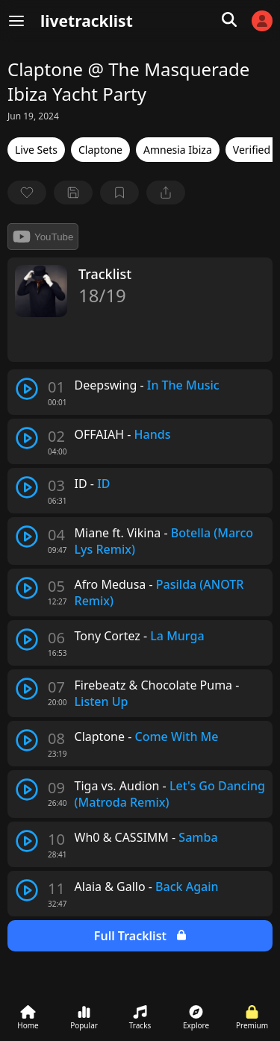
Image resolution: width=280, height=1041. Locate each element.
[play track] (27, 389)
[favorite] (26, 192)
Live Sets (36, 150)
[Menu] (16, 20)
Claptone (100, 150)
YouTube (43, 237)
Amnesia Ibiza (177, 150)
